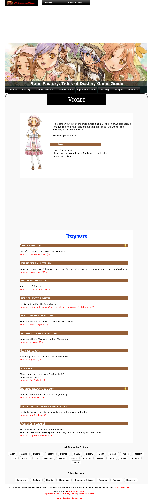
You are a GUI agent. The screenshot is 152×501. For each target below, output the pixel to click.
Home (58, 498)
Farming (104, 89)
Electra (89, 454)
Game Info (12, 89)
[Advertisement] (76, 30)
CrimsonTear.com (75, 491)
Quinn (100, 458)
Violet (76, 462)
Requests (133, 89)
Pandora (87, 458)
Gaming (66, 498)
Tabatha (135, 458)
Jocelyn (138, 454)
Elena (101, 454)
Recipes (119, 89)
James (125, 454)
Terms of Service (121, 487)
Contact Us (77, 498)
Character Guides (65, 89)
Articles (48, 2)
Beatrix (51, 454)
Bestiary (26, 89)
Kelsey (25, 458)
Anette (24, 454)
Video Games (75, 2)
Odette (74, 458)
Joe (14, 458)
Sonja (123, 458)
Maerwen (48, 458)
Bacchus (37, 454)
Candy (77, 454)
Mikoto (62, 458)
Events (49, 480)
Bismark (64, 454)
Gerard (113, 454)
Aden (12, 454)
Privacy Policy (69, 494)
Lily (36, 458)
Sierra (111, 458)
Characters (64, 480)
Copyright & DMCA (52, 494)
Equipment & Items (86, 89)
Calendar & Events (44, 89)
